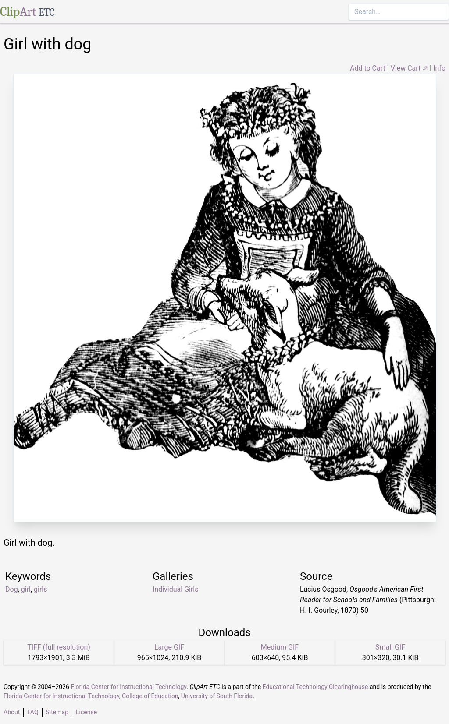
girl (26, 589)
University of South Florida (217, 695)
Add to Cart (367, 68)
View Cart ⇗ (409, 68)
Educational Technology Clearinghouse (315, 686)
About (12, 712)
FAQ (32, 712)
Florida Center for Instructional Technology (128, 686)
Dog (11, 589)
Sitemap (57, 712)
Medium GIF (280, 647)
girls (40, 589)
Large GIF (169, 647)
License (86, 712)
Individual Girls (176, 589)
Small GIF (390, 647)
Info (439, 68)
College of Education (150, 695)
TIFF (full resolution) (58, 647)
